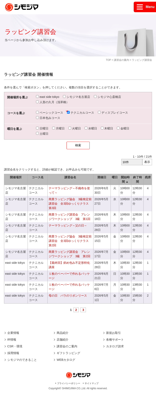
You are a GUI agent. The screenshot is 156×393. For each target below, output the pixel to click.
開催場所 (16, 177)
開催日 (101, 177)
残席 (148, 177)
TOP (108, 60)
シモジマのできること (22, 359)
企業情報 (13, 332)
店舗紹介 (62, 339)
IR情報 (11, 339)
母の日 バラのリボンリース (68, 295)
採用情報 (13, 353)
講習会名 (70, 177)
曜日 (115, 177)
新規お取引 (113, 332)
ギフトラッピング (68, 353)
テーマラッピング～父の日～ (68, 225)
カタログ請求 (115, 346)
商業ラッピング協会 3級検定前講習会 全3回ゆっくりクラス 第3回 (70, 203)
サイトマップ (92, 383)
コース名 (38, 177)
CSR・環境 (15, 346)
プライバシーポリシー (68, 383)
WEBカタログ (66, 359)
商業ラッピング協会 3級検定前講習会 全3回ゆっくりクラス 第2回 (70, 241)
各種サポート (115, 339)
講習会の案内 (121, 60)
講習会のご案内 (67, 346)
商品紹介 (62, 332)
